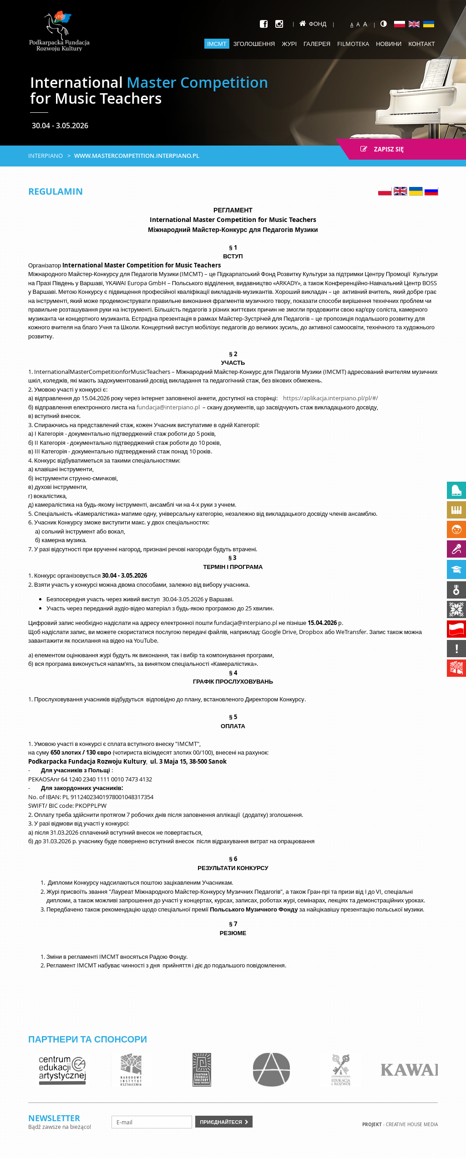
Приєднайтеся (221, 1121)
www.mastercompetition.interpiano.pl (136, 155)
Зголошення (254, 44)
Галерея (317, 44)
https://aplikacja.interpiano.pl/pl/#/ (330, 398)
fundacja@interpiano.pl (168, 407)
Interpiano (45, 155)
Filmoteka (353, 44)
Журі (289, 44)
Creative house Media (412, 1125)
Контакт (421, 44)
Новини (388, 44)
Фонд (312, 24)
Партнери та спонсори (87, 1039)
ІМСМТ (216, 44)
